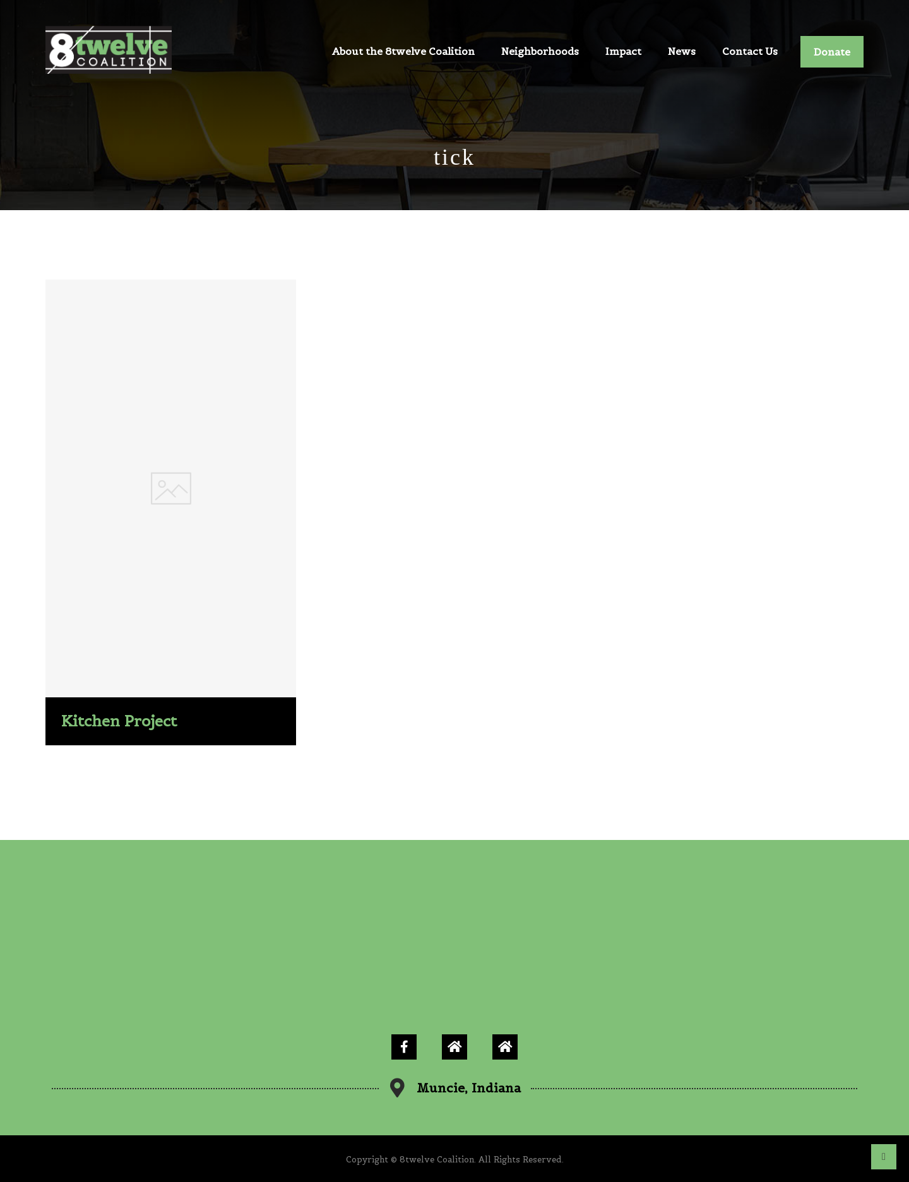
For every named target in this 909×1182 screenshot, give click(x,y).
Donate (832, 51)
